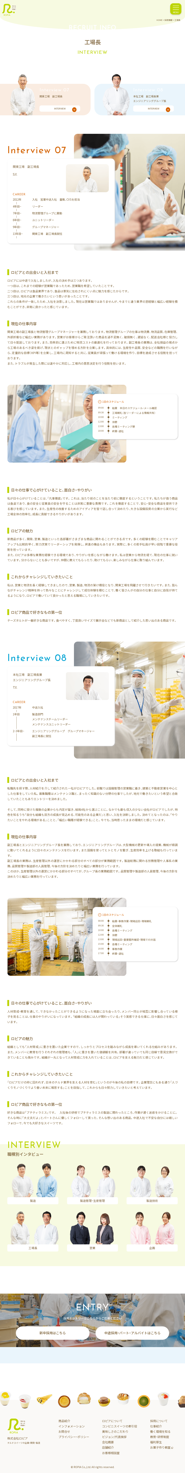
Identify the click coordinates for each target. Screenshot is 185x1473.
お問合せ (64, 1431)
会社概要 (108, 1442)
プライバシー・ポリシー (73, 1437)
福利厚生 (156, 1442)
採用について (159, 1421)
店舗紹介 (108, 1447)
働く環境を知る (160, 1431)
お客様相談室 (111, 1453)
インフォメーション (71, 1426)
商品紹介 (64, 1421)
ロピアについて (112, 1421)
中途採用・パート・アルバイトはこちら (132, 1332)
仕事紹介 (156, 1426)
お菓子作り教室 (161, 1447)
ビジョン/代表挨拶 (114, 1437)
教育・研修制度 (159, 1437)
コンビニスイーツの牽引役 (119, 1426)
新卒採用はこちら (52, 1332)
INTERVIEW (65, 109)
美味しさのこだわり (115, 1431)
